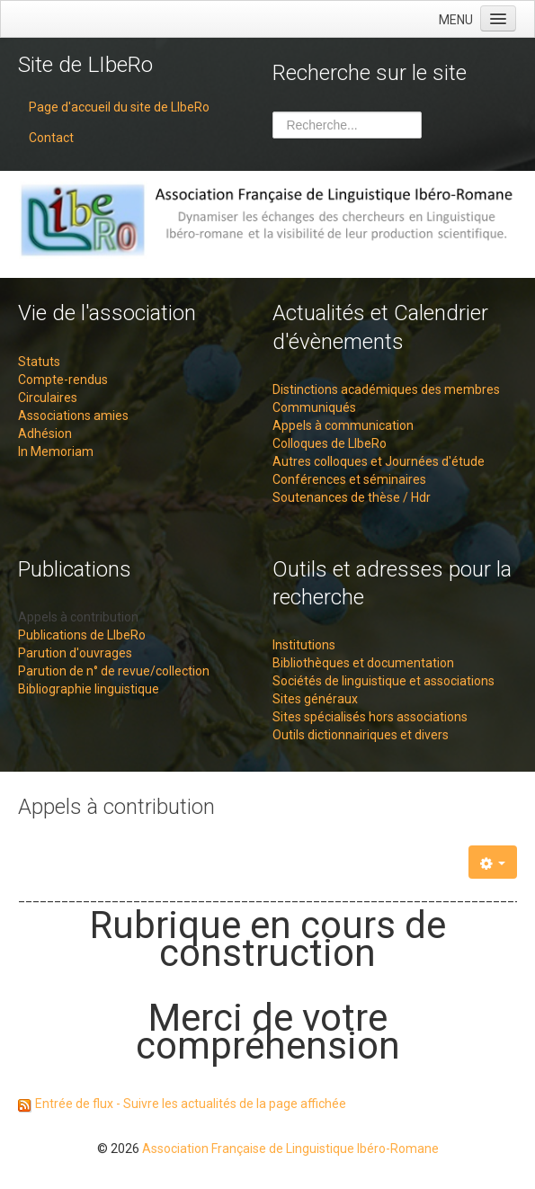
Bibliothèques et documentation (363, 663)
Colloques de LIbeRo (329, 443)
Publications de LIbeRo (82, 635)
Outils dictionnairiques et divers (360, 735)
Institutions (303, 645)
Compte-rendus (63, 379)
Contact (51, 137)
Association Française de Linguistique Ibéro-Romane (290, 1148)
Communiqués (314, 407)
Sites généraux (315, 699)
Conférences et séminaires (349, 479)
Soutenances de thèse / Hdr (351, 497)
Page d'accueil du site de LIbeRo (119, 107)
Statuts (39, 361)
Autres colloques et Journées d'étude (378, 461)
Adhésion (45, 433)
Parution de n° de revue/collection (114, 671)
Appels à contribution (78, 617)
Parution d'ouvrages (75, 653)
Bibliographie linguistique (88, 689)
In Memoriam (56, 451)
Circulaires (47, 397)
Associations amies (73, 415)
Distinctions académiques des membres (386, 389)
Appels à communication (343, 425)
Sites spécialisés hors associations (370, 717)
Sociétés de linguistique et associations (383, 681)
